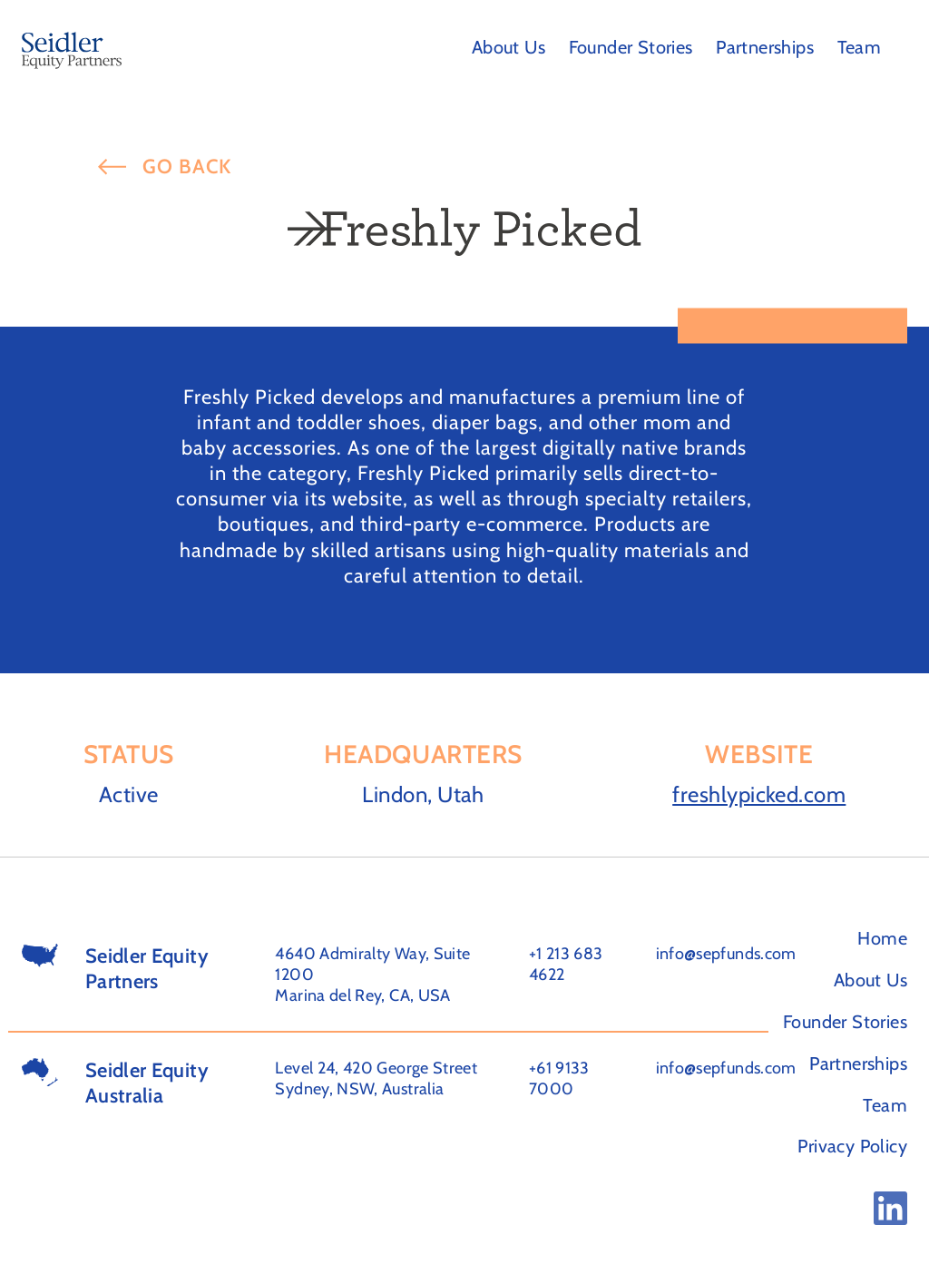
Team (859, 47)
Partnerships (765, 47)
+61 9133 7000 (559, 1078)
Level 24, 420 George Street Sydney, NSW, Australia (376, 1078)
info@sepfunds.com (726, 954)
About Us (508, 47)
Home (882, 938)
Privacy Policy (852, 1146)
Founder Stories (631, 47)
